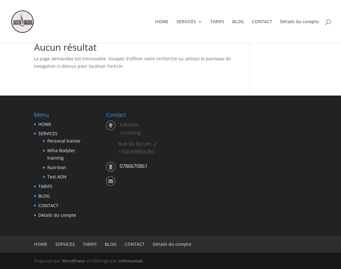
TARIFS (217, 21)
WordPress (73, 261)
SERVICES (186, 21)
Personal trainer (64, 141)
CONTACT (262, 21)
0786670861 (133, 166)
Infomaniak (130, 261)
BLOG (238, 21)
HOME (161, 21)
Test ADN (56, 177)
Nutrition (56, 167)
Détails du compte (299, 21)
